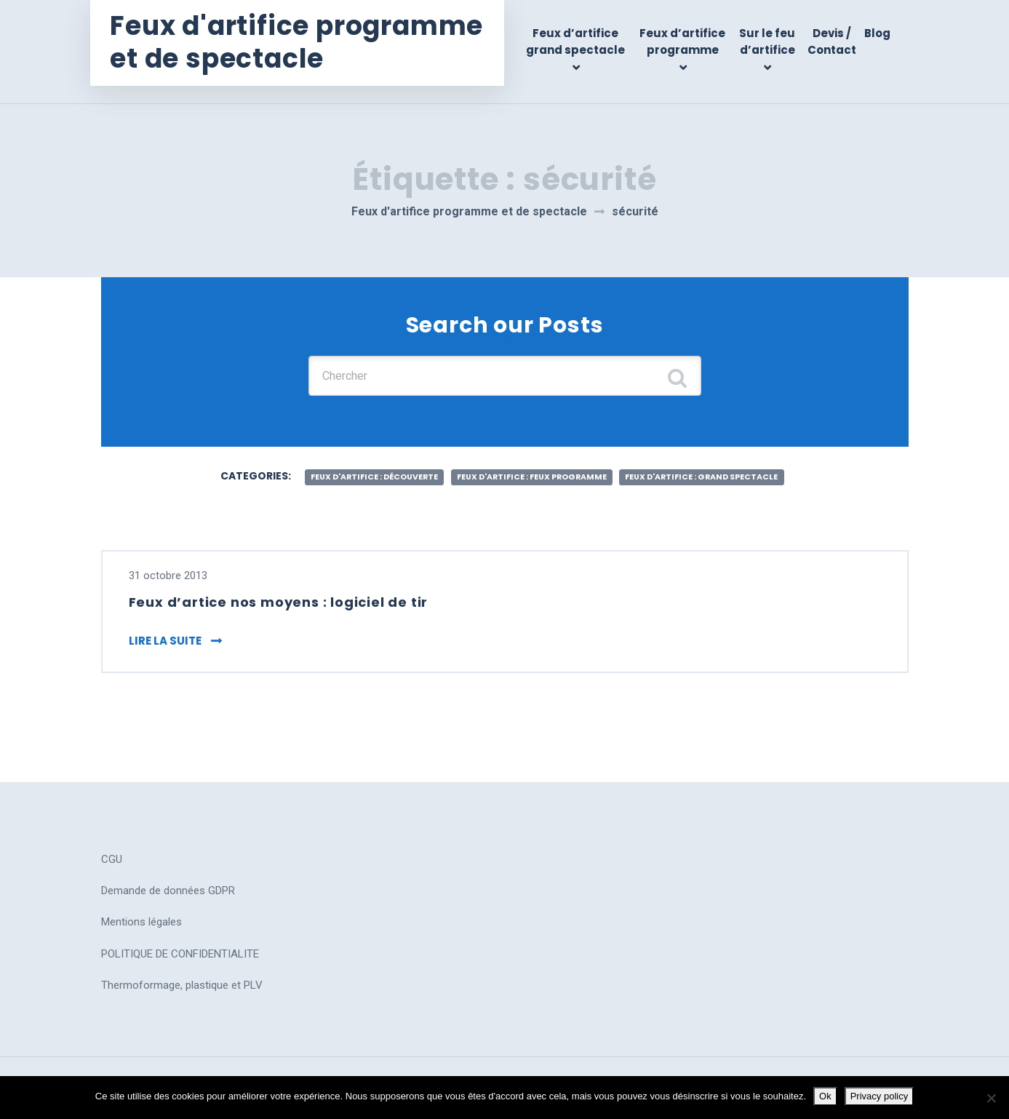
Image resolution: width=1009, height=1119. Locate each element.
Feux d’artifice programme (686, 41)
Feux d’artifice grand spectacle (582, 41)
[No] (991, 1098)
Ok (825, 1096)
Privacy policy (879, 1096)
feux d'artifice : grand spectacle (725, 468)
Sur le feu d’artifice (769, 41)
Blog (877, 33)
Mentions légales (141, 918)
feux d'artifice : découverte (350, 468)
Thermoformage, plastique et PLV (182, 981)
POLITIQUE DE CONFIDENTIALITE (180, 949)
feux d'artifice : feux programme (530, 468)
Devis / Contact (832, 41)
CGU (111, 855)
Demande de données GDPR (168, 886)
